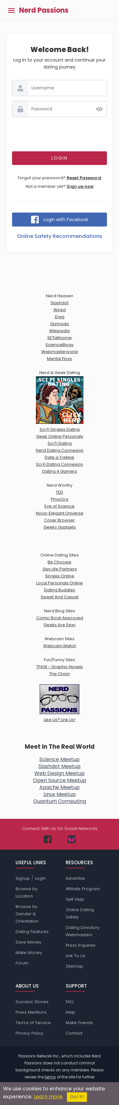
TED (59, 492)
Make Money (29, 953)
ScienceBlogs (59, 345)
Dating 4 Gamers (59, 471)
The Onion (59, 674)
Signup (23, 878)
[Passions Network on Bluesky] (72, 839)
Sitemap (74, 966)
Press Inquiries (81, 945)
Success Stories (32, 1002)
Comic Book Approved (59, 618)
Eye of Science (59, 506)
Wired (59, 310)
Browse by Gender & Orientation (27, 914)
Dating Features (32, 932)
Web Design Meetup (59, 773)
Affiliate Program (83, 889)
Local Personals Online (59, 583)
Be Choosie (59, 562)
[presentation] (60, 134)
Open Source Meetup (59, 780)
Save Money (28, 942)
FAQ (70, 1002)
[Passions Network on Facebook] (48, 839)
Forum (22, 963)
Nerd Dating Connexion (59, 450)
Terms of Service (33, 1023)
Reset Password (84, 178)
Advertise (75, 878)
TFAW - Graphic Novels (59, 667)
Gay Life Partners (60, 569)
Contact (74, 1033)
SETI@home (59, 338)
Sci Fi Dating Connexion (59, 464)
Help (70, 1012)
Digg (59, 317)
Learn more (48, 1096)
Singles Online (59, 576)
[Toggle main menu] (11, 10)
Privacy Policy (29, 1033)
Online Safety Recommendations (59, 236)
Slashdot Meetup (59, 766)
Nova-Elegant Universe (59, 513)
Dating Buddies (59, 590)
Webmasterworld (59, 352)
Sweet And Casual (59, 597)
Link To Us (75, 956)
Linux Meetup (59, 794)
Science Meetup (59, 759)
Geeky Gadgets (59, 527)
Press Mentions (31, 1012)
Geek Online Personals (59, 436)
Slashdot (59, 303)
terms (50, 1077)
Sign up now (80, 186)
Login (40, 878)
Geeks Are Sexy (59, 625)
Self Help (75, 899)
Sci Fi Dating (60, 443)
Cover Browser (59, 520)
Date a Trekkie (59, 457)
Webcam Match (59, 646)
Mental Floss (59, 359)
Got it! (77, 1097)
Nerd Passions (44, 10)
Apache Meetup (59, 787)
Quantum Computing (59, 801)
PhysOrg (59, 499)
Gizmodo (59, 324)
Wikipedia (59, 331)
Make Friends (79, 1023)
